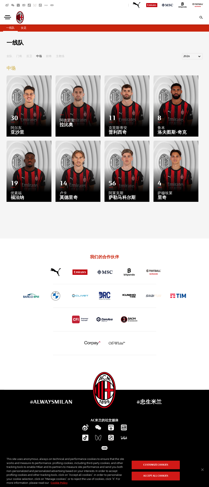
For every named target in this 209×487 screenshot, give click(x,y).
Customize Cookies (155, 465)
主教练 (60, 56)
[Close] (202, 469)
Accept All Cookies (155, 476)
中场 (39, 56)
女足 (24, 28)
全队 (9, 56)
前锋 (49, 56)
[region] (104, 470)
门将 (19, 56)
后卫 (29, 56)
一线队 (10, 28)
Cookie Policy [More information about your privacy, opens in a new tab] (59, 482)
